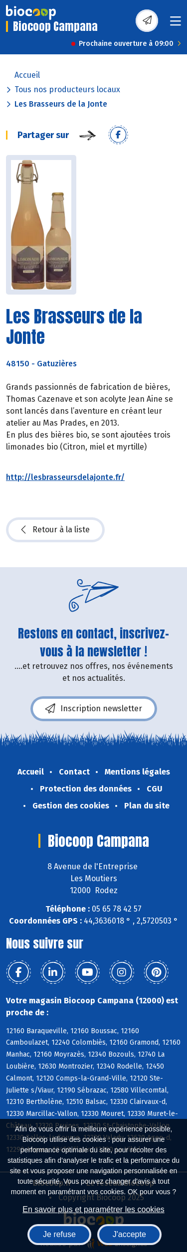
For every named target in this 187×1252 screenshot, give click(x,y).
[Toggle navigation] (175, 24)
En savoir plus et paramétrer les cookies (93, 1209)
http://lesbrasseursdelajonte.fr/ (65, 477)
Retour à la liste (55, 530)
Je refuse (59, 1234)
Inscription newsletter (93, 709)
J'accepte (129, 1234)
